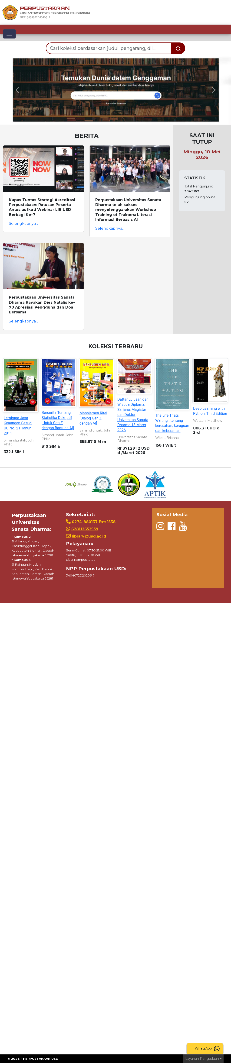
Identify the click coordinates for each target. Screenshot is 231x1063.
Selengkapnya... (23, 223)
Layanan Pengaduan (202, 1059)
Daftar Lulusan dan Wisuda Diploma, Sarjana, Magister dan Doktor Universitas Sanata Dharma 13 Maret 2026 (132, 414)
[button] (17, 89)
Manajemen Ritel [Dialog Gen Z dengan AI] (93, 418)
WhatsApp (207, 1048)
